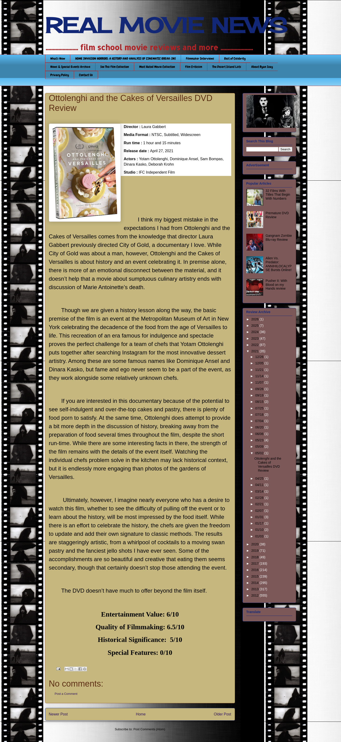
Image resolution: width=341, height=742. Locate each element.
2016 (255, 570)
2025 (255, 325)
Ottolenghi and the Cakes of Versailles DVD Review (267, 464)
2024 (255, 332)
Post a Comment (66, 693)
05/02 (259, 453)
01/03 (259, 536)
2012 (255, 595)
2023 (255, 338)
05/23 (259, 440)
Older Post (222, 714)
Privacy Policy (59, 75)
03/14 (259, 491)
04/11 (259, 485)
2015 (255, 576)
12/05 (259, 363)
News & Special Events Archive (70, 67)
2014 (255, 583)
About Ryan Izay (262, 67)
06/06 (259, 434)
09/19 (259, 395)
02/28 (259, 498)
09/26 (259, 389)
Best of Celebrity (235, 58)
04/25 (259, 478)
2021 (255, 351)
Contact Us (86, 75)
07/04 (259, 421)
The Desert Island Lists (226, 67)
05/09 (259, 446)
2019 (255, 550)
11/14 (259, 376)
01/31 (259, 517)
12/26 (259, 357)
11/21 (259, 370)
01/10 (259, 530)
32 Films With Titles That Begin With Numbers (278, 195)
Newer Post (58, 714)
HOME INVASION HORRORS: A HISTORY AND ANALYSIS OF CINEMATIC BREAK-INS (125, 58)
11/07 (259, 382)
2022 (255, 345)
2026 (255, 319)
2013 (255, 589)
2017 (255, 563)
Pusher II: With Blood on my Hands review (276, 285)
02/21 (259, 504)
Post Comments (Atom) (149, 729)
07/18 (259, 414)
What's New (57, 58)
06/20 (259, 427)
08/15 (259, 402)
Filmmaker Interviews (200, 58)
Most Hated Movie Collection (157, 67)
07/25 (259, 408)
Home (141, 714)
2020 (255, 544)
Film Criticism (193, 67)
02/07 (259, 511)
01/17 (259, 523)
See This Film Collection (114, 67)
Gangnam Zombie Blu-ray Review (279, 237)
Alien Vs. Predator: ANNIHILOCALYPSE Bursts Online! (279, 264)
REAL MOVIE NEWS (166, 25)
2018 (255, 557)
